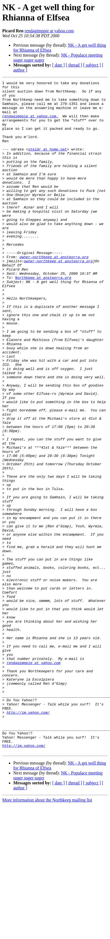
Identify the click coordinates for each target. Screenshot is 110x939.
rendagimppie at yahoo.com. (30, 123)
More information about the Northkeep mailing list (47, 934)
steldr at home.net (47, 163)
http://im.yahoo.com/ (28, 839)
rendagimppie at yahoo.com (49, 30)
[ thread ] (74, 65)
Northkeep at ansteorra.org (43, 317)
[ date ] (58, 65)
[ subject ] (92, 65)
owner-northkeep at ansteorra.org (53, 292)
